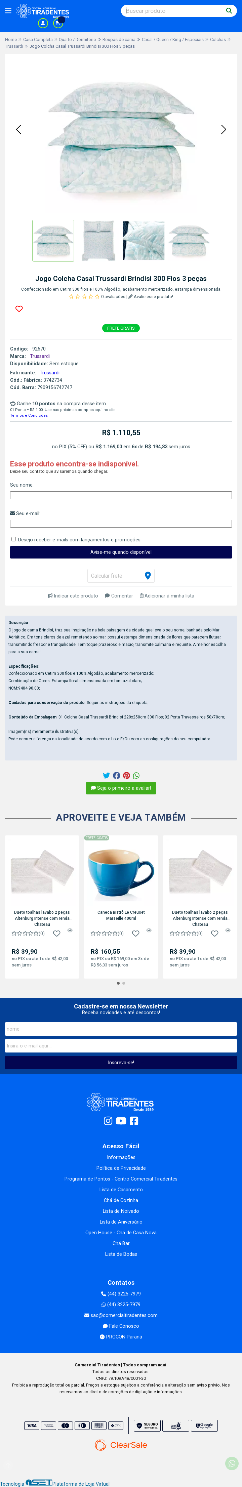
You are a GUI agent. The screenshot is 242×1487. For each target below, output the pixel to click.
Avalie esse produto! (150, 296)
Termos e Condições (29, 415)
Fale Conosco (121, 1326)
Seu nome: (22, 485)
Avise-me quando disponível (121, 552)
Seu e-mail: (25, 514)
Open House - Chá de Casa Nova (121, 1233)
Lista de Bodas (121, 1254)
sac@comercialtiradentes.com (120, 1315)
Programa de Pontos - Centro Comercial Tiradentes (121, 1179)
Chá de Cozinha (121, 1200)
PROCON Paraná (121, 1337)
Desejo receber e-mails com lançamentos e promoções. (80, 540)
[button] (18, 130)
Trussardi (49, 373)
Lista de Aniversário (121, 1222)
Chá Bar (121, 1243)
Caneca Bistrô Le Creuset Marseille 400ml (121, 915)
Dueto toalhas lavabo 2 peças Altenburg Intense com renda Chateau (42, 918)
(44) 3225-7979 (120, 1294)
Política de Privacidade (121, 1168)
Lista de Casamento (121, 1190)
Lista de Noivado (121, 1211)
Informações (121, 1157)
